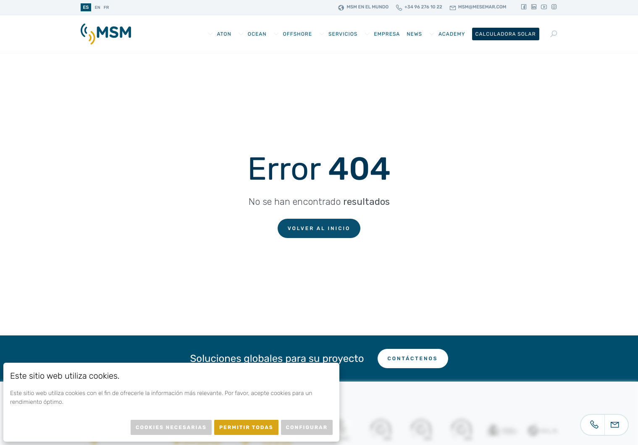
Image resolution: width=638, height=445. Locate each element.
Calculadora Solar (505, 34)
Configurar (307, 427)
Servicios (342, 34)
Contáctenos (413, 358)
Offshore (297, 34)
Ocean (257, 34)
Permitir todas (246, 427)
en (97, 7)
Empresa (387, 34)
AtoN (224, 34)
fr (106, 7)
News (414, 34)
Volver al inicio (319, 228)
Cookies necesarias (171, 427)
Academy (451, 34)
